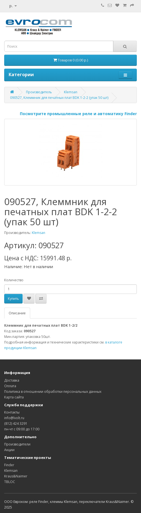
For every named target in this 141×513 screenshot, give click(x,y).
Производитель (39, 92)
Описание (17, 313)
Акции (9, 449)
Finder (9, 465)
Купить (13, 298)
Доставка (11, 380)
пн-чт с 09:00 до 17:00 (21, 429)
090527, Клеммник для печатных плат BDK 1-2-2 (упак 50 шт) (59, 97)
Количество (13, 280)
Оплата (10, 386)
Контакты (12, 412)
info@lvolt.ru (14, 417)
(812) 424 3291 (15, 423)
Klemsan (70, 92)
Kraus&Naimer (15, 476)
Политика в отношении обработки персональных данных (52, 391)
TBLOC (9, 481)
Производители (17, 444)
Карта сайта (14, 397)
